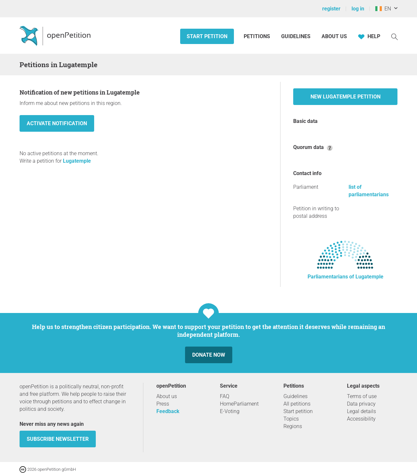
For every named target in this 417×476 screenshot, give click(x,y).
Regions (292, 426)
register (331, 9)
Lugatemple (77, 161)
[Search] (394, 36)
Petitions (257, 36)
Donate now (208, 355)
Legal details (361, 411)
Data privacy (361, 404)
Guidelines (295, 36)
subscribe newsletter (58, 439)
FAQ (224, 396)
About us (334, 36)
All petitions (296, 404)
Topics (291, 419)
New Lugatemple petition (345, 97)
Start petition (207, 36)
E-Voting (229, 411)
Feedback (168, 411)
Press (162, 404)
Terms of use (362, 396)
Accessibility (361, 419)
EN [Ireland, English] (383, 9)
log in (358, 9)
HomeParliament (239, 404)
